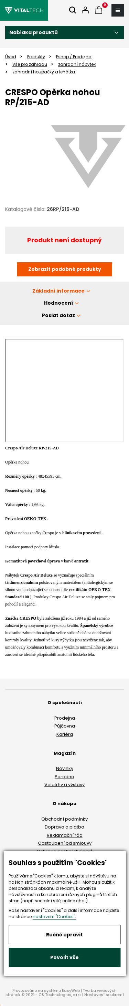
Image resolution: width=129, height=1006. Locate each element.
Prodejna (64, 718)
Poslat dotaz (58, 315)
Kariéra (64, 734)
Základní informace (58, 290)
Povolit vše (64, 957)
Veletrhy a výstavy (64, 784)
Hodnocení (58, 302)
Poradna (64, 776)
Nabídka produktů (33, 32)
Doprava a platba (64, 827)
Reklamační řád (65, 835)
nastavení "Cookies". (54, 916)
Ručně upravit (64, 934)
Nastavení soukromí (104, 994)
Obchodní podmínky (64, 819)
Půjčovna (64, 726)
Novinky (64, 768)
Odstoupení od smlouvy (65, 843)
